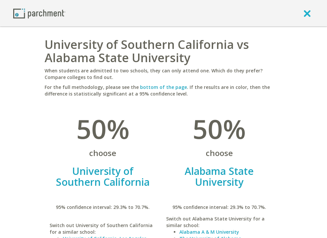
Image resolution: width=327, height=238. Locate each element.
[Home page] (39, 13)
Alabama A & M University (209, 232)
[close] (307, 13)
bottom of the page (163, 87)
